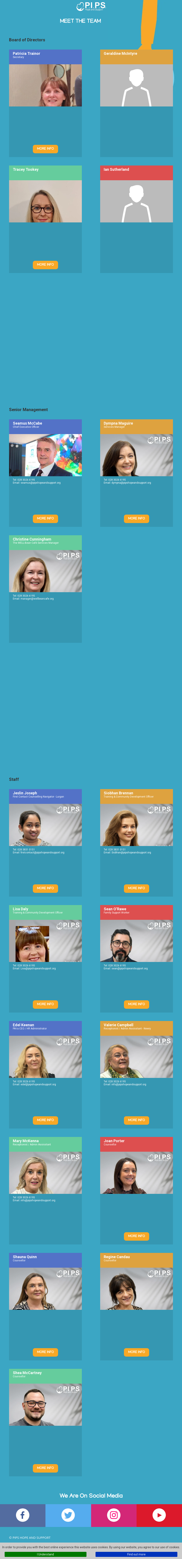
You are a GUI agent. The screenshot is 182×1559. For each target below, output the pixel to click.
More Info (45, 149)
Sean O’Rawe (115, 909)
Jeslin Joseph (25, 793)
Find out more (136, 1554)
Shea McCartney (27, 1373)
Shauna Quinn (25, 1257)
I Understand (45, 1554)
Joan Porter (114, 1141)
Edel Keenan (23, 1025)
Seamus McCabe (27, 423)
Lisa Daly (20, 909)
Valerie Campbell (118, 1025)
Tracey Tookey (26, 169)
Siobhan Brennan (118, 793)
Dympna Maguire (118, 423)
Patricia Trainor (26, 53)
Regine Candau (117, 1257)
